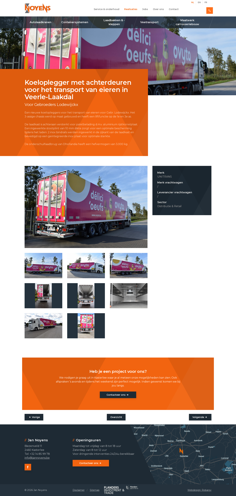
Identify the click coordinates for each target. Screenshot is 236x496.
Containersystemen (74, 22)
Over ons (158, 9)
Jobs (145, 9)
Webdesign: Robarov (199, 490)
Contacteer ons (116, 394)
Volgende (198, 417)
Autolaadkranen (40, 22)
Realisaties (130, 9)
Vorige (36, 417)
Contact (174, 9)
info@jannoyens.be (37, 457)
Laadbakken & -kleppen (114, 22)
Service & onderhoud (106, 9)
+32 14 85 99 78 (199, 9)
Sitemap (94, 490)
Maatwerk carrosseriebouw (187, 22)
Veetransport (149, 22)
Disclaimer (79, 490)
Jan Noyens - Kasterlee (38, 8)
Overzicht (116, 417)
